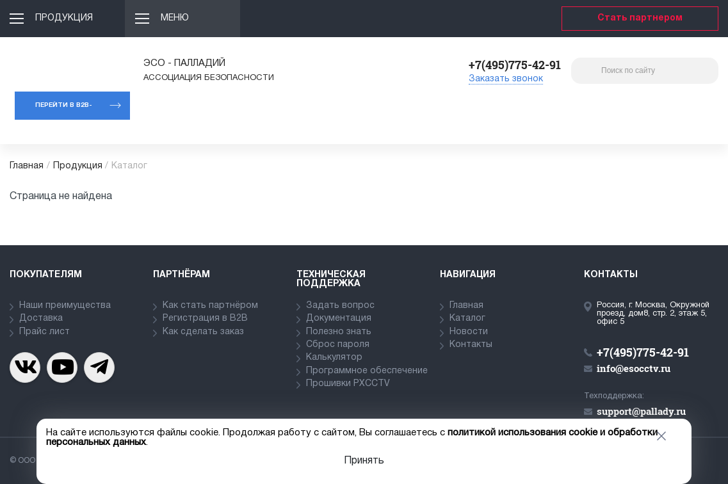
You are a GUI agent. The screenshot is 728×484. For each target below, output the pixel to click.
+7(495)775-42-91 (515, 64)
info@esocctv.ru (633, 368)
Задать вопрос (340, 306)
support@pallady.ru (641, 411)
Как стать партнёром (210, 306)
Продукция (64, 18)
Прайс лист (44, 332)
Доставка (41, 318)
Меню (175, 18)
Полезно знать (338, 332)
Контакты (470, 345)
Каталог (467, 318)
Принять (364, 460)
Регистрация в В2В (205, 318)
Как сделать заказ (203, 332)
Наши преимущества (65, 306)
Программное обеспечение (367, 371)
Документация (338, 318)
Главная (27, 166)
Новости (468, 332)
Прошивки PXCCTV (348, 384)
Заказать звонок (506, 79)
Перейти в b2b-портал (63, 111)
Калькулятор (334, 357)
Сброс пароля (337, 345)
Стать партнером (640, 18)
